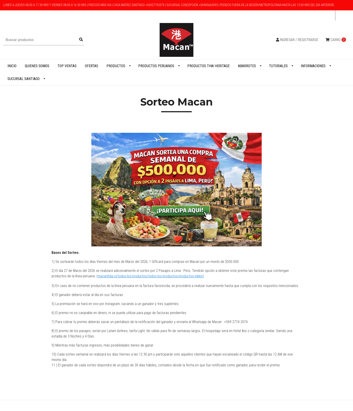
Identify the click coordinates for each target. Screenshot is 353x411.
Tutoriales (278, 66)
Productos (115, 66)
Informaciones (313, 66)
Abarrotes (247, 66)
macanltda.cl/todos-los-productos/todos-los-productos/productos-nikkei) (151, 276)
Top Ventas (67, 66)
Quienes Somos (37, 66)
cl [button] (341, 15)
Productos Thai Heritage (208, 66)
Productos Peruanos (156, 66)
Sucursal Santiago (23, 79)
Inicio (11, 66)
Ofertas (91, 66)
